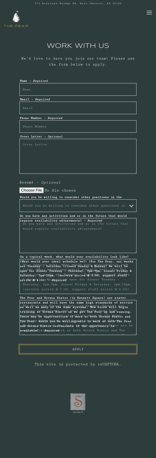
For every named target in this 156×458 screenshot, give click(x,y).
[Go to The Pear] (78, 3)
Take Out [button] (78, 440)
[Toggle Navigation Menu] (149, 12)
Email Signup (78, 452)
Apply (78, 349)
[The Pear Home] (16, 18)
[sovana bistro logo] (78, 402)
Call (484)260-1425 (78, 428)
